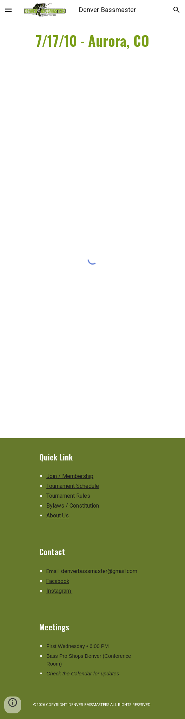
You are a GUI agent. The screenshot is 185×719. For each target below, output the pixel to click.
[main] (92, 40)
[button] (8, 9)
